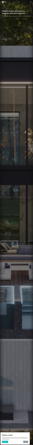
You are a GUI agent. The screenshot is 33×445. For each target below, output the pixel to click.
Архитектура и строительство (9, 8)
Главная (3, 8)
